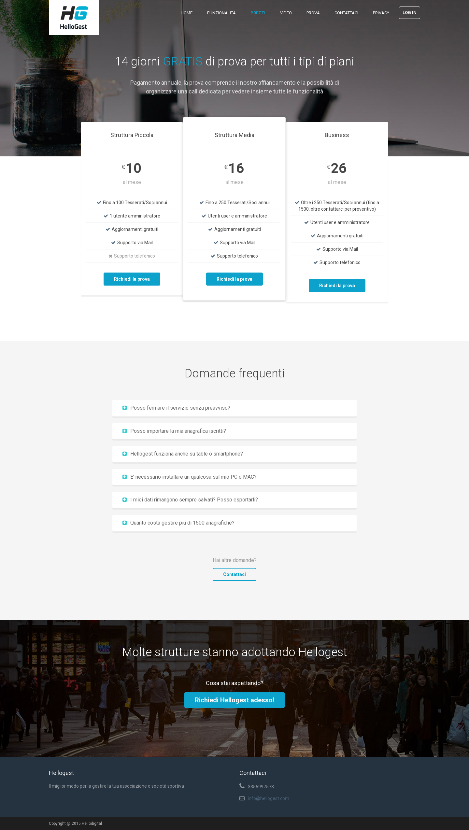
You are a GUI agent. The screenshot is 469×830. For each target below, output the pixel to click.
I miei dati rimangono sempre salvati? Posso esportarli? (190, 500)
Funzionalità (221, 12)
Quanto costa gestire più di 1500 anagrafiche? (178, 523)
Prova (313, 12)
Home (186, 12)
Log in (410, 12)
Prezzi (257, 12)
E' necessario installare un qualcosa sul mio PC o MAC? (189, 477)
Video (286, 12)
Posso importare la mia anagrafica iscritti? (174, 431)
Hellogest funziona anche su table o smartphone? (182, 454)
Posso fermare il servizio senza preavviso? (176, 408)
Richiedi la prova (132, 279)
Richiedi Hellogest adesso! (234, 700)
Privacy (381, 12)
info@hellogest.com (268, 798)
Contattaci (346, 12)
